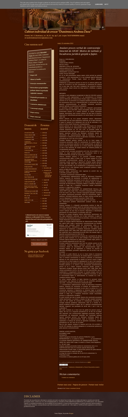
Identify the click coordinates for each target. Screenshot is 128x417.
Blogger (71, 413)
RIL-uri (26, 196)
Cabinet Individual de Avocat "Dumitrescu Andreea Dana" (36, 256)
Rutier (26, 198)
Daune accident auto (29, 155)
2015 (43, 161)
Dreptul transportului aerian (30, 171)
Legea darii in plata (29, 179)
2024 (43, 138)
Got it (106, 4)
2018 (43, 153)
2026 (43, 133)
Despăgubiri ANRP (29, 157)
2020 (43, 148)
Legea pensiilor (28, 182)
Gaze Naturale (28, 177)
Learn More (99, 4)
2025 (43, 135)
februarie (46, 193)
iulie (45, 182)
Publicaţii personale (29, 191)
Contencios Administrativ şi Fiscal (78, 367)
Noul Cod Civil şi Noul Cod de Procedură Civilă (31, 186)
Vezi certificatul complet (39, 244)
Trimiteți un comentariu (68, 377)
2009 (43, 206)
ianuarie (46, 195)
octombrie (47, 170)
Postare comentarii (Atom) (72, 388)
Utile (60, 369)
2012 (43, 198)
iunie (45, 185)
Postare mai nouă (64, 385)
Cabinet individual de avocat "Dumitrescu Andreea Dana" (57, 32)
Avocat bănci (28, 133)
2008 (43, 209)
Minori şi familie (29, 184)
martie (46, 190)
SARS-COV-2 (27, 200)
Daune (26, 153)
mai (45, 187)
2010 (43, 203)
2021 (43, 145)
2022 (43, 143)
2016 (43, 158)
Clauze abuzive (28, 135)
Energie (26, 175)
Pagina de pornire (80, 385)
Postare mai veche (96, 385)
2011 (43, 201)
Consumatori (28, 139)
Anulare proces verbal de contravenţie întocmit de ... (47, 175)
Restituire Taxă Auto (30, 193)
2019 (43, 150)
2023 (43, 140)
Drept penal (27, 167)
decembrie (47, 168)
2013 (43, 166)
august (46, 180)
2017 (43, 156)
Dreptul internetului (29, 169)
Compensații (27, 137)
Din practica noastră (93, 367)
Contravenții (27, 150)
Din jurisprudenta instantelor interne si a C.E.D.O (30, 161)
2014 (43, 163)
